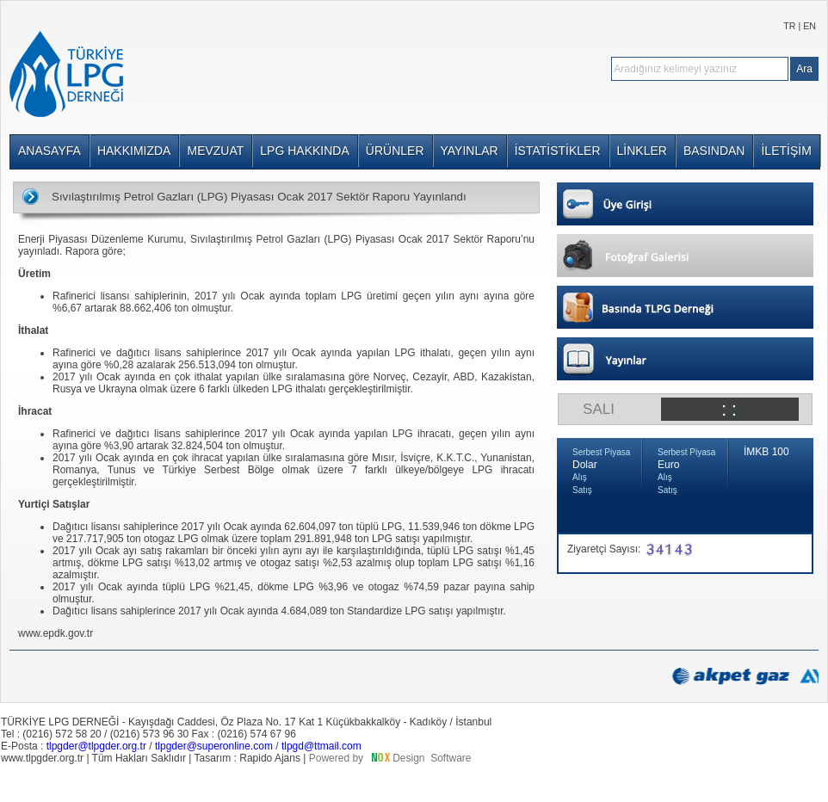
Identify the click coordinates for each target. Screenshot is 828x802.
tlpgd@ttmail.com (321, 746)
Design (408, 758)
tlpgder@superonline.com (214, 746)
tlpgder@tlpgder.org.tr (96, 746)
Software (450, 758)
